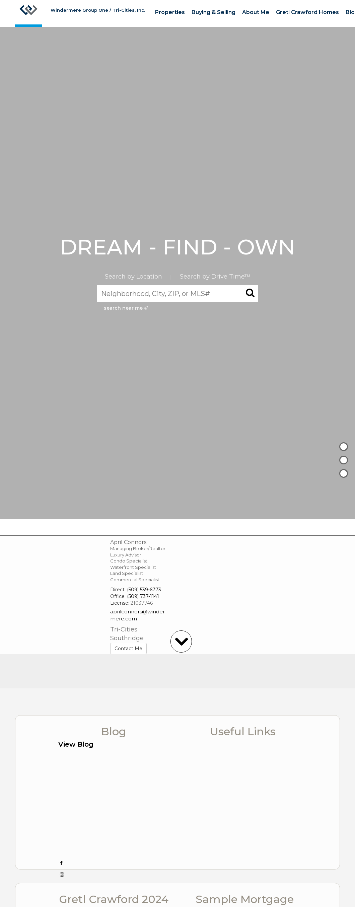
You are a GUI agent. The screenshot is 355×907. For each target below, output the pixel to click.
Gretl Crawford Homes (307, 12)
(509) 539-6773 (144, 590)
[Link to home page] (28, 13)
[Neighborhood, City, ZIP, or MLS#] (177, 293)
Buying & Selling (213, 12)
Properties (170, 12)
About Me (255, 12)
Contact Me (128, 649)
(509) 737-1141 (143, 596)
